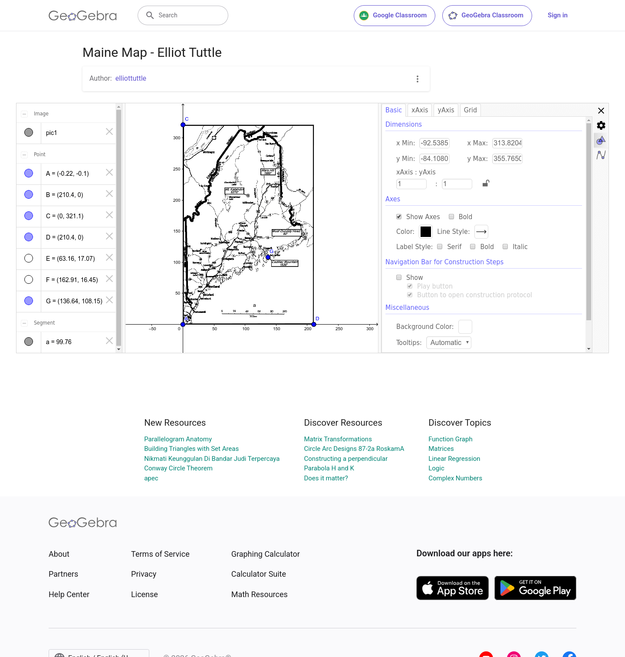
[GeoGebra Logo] (83, 15)
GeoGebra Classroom (485, 15)
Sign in (558, 15)
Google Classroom (393, 15)
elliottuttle (130, 78)
